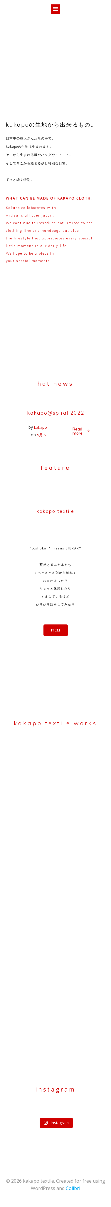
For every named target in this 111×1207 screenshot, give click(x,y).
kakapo (40, 427)
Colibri (73, 1188)
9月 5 (41, 434)
